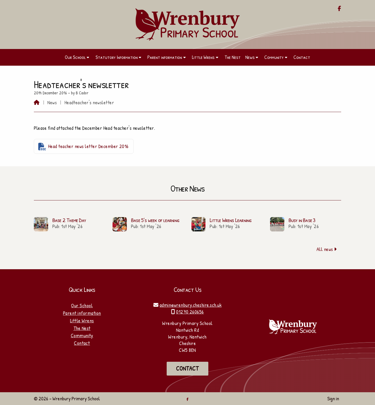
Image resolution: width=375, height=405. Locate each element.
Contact (82, 343)
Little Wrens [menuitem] (203, 57)
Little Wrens (82, 320)
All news (326, 249)
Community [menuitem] (274, 57)
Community (82, 335)
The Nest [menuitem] (232, 57)
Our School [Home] (82, 305)
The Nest (82, 328)
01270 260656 (190, 311)
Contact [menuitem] (301, 57)
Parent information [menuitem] (164, 57)
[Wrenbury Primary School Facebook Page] (339, 9)
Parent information (82, 313)
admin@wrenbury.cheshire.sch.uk (191, 305)
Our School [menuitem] (75, 57)
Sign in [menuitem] (333, 398)
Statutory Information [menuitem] (117, 57)
